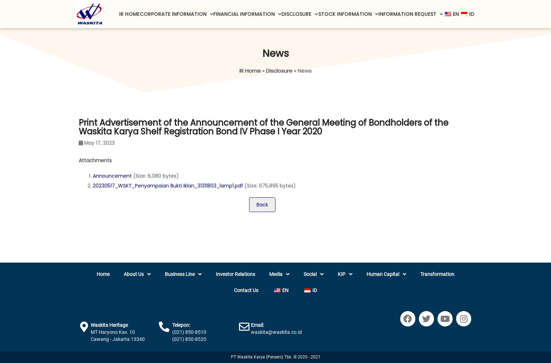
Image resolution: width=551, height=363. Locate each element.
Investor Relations (235, 274)
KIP (345, 274)
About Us (137, 274)
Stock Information (348, 14)
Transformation (437, 274)
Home (103, 274)
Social (314, 274)
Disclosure (299, 14)
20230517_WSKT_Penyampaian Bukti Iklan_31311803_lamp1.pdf (168, 185)
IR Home (129, 14)
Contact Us (246, 290)
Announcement (112, 175)
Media (279, 274)
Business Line (183, 274)
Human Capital (386, 274)
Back (262, 204)
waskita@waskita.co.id (276, 332)
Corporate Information (176, 14)
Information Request (410, 14)
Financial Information (247, 14)
